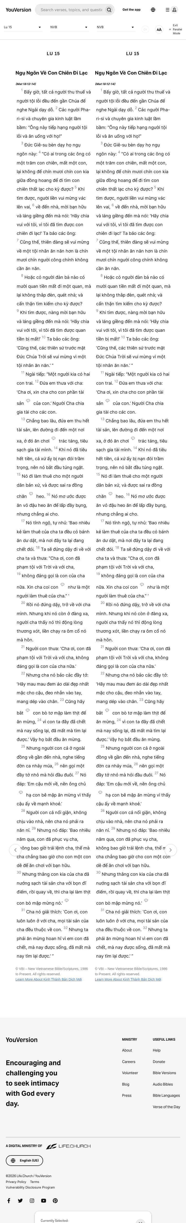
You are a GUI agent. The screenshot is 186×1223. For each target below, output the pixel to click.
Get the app (131, 9)
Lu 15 (23, 27)
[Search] (69, 10)
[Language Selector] (153, 10)
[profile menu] (171, 10)
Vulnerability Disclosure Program (30, 1187)
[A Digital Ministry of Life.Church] (93, 1143)
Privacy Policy (16, 1182)
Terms (34, 1182)
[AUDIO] (145, 29)
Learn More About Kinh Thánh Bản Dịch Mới (49, 979)
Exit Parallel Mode (175, 29)
